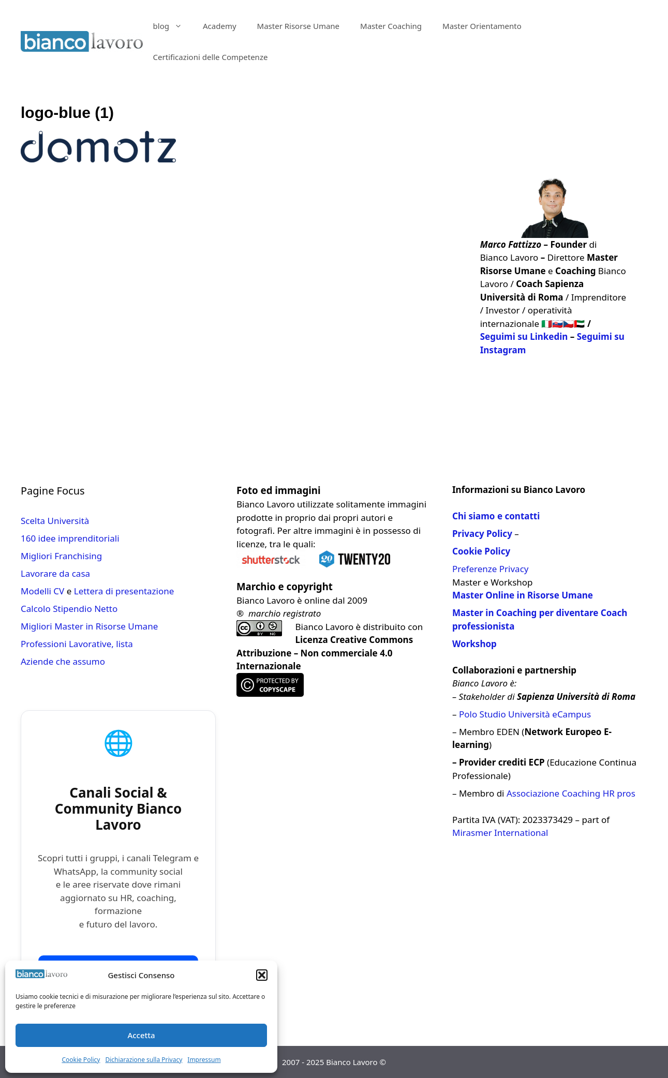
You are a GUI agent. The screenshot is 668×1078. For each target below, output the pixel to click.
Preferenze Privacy (490, 569)
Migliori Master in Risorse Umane (89, 626)
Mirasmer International (500, 833)
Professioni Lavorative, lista (77, 644)
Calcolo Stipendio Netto (69, 609)
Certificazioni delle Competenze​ (210, 57)
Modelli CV (42, 591)
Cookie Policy (81, 1059)
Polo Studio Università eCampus (525, 714)
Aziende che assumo (63, 661)
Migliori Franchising (61, 556)
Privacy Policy (482, 534)
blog (172, 25)
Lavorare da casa (55, 573)
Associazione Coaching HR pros (571, 793)
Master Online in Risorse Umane (522, 595)
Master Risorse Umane (298, 26)
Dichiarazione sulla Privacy (143, 1059)
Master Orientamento (482, 26)
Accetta (141, 1035)
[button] (262, 975)
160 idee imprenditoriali (70, 538)
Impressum (203, 1059)
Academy (219, 26)
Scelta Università (55, 521)
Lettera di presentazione (124, 591)
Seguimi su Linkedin (524, 336)
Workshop (474, 644)
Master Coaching (391, 26)
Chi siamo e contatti (496, 516)
